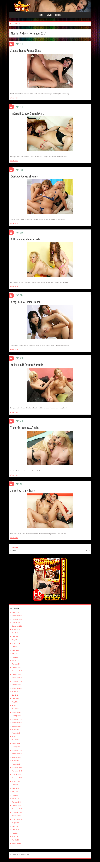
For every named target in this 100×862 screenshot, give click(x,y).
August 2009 (16, 781)
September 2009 (17, 778)
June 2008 (15, 829)
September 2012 (17, 688)
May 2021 (15, 640)
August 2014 (16, 643)
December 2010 (17, 750)
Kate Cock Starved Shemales (24, 176)
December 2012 (17, 678)
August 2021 (16, 629)
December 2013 (17, 671)
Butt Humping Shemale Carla (25, 239)
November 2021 (17, 619)
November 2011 (17, 723)
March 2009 (15, 798)
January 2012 (16, 716)
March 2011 (15, 740)
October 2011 (16, 726)
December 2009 (17, 767)
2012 (16, 24)
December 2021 (17, 616)
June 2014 (15, 650)
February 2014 (16, 664)
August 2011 (16, 733)
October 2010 (16, 757)
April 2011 (15, 736)
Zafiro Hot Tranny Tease (22, 490)
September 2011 (17, 729)
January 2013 (16, 674)
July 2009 (15, 785)
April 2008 (15, 836)
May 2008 (15, 833)
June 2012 (15, 698)
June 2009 (15, 788)
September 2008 (17, 819)
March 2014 (15, 660)
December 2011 (17, 719)
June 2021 (15, 636)
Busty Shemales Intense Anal (25, 302)
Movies (49, 15)
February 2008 (16, 843)
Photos (58, 15)
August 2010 (16, 764)
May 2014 (15, 653)
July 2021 (15, 633)
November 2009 (17, 771)
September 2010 (17, 760)
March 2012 (15, 709)
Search (15, 547)
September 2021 (17, 626)
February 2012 (16, 712)
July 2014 (15, 647)
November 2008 (17, 812)
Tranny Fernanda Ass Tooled (24, 427)
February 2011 (16, 743)
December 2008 (17, 809)
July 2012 (15, 695)
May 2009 (15, 792)
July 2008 (15, 826)
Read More (14, 98)
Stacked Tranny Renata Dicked (25, 50)
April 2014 (15, 657)
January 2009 (16, 805)
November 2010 (17, 754)
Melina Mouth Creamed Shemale (26, 364)
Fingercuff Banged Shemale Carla (27, 113)
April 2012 (15, 705)
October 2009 (16, 774)
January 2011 (16, 747)
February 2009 (16, 802)
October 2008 (16, 816)
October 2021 (16, 622)
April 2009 (15, 795)
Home (41, 15)
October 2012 (16, 685)
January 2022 (16, 612)
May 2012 (15, 702)
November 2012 (17, 681)
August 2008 (16, 823)
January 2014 (16, 667)
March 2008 (15, 840)
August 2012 (16, 691)
